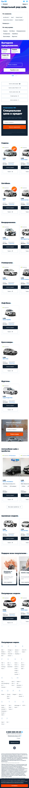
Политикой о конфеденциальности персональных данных (12, 782)
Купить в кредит (10, 167)
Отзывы (18, 738)
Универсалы (6, 33)
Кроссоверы (6, 36)
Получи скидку (14, 434)
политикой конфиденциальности (9, 132)
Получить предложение (14, 127)
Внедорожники (21, 31)
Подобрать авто (14, 70)
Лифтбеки (15, 33)
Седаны (5, 31)
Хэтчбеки (12, 31)
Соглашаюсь (15, 785)
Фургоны (14, 36)
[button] (13, 75)
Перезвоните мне (14, 742)
